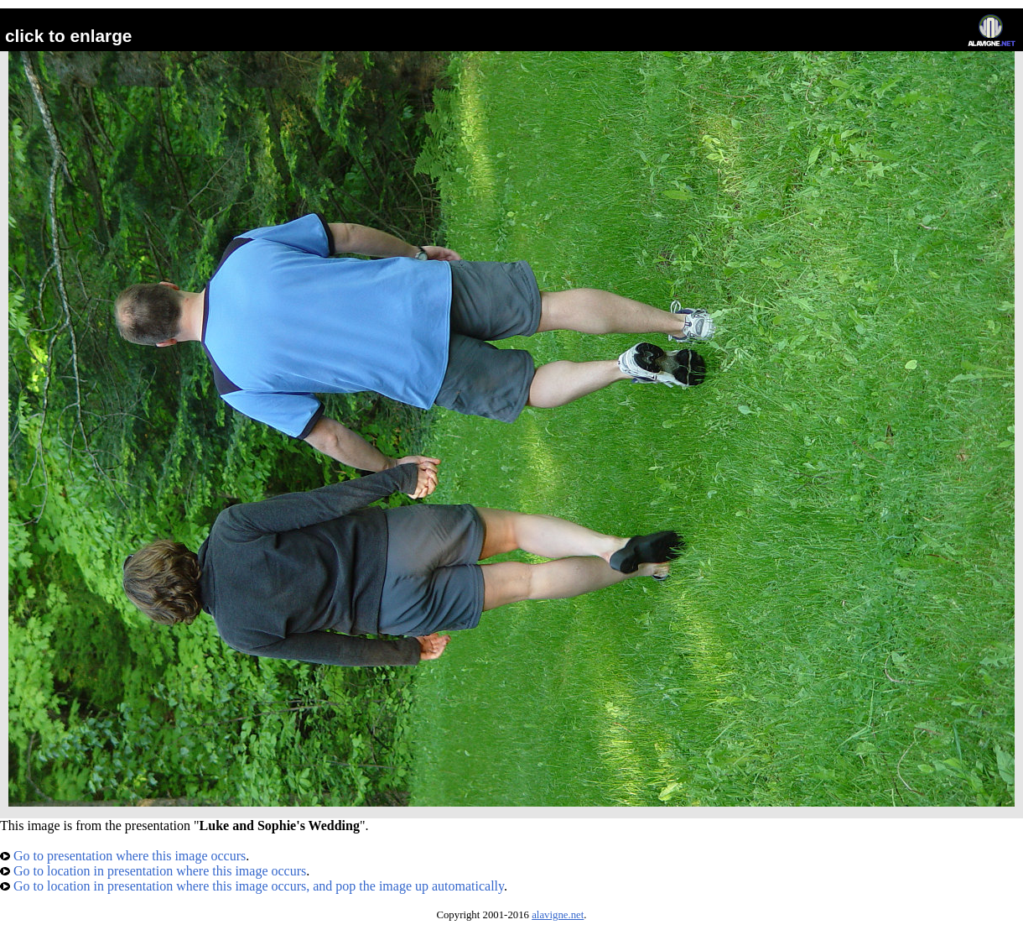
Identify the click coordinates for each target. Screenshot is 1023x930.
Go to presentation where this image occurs (123, 856)
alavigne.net (558, 915)
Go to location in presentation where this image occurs (153, 871)
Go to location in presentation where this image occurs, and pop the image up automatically (252, 886)
